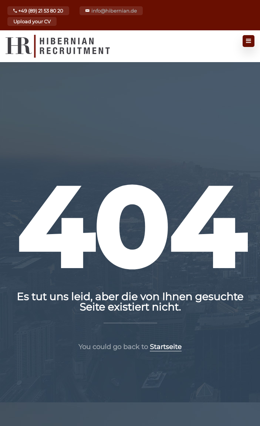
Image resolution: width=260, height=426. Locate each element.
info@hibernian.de (114, 11)
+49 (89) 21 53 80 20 (38, 11)
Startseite (166, 347)
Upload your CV (32, 21)
